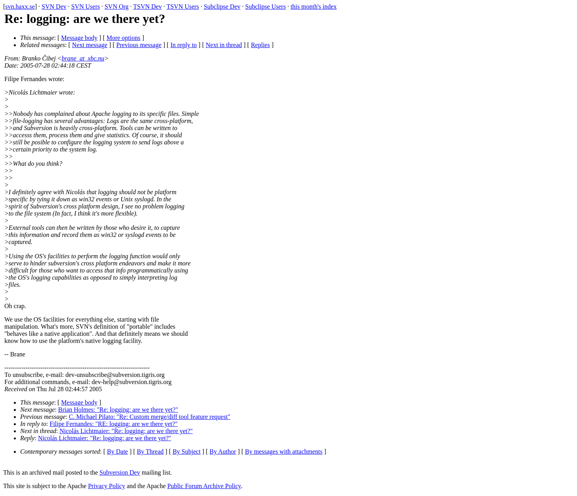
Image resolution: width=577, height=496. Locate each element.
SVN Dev (54, 6)
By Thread (150, 451)
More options (123, 37)
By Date (117, 451)
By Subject (186, 451)
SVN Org (116, 6)
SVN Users (85, 6)
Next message (89, 45)
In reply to (183, 45)
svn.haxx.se (20, 6)
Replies (260, 45)
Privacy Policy (106, 486)
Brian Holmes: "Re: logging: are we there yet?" (118, 409)
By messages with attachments (284, 451)
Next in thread (224, 45)
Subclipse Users (265, 6)
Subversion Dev (120, 472)
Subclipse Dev (222, 6)
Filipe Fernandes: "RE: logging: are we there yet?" (114, 423)
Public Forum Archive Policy (204, 486)
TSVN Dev (147, 6)
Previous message (138, 45)
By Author (223, 451)
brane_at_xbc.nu (83, 58)
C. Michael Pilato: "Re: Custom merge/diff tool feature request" (149, 416)
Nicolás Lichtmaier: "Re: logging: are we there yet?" (126, 431)
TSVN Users (182, 6)
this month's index (314, 6)
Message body (79, 37)
